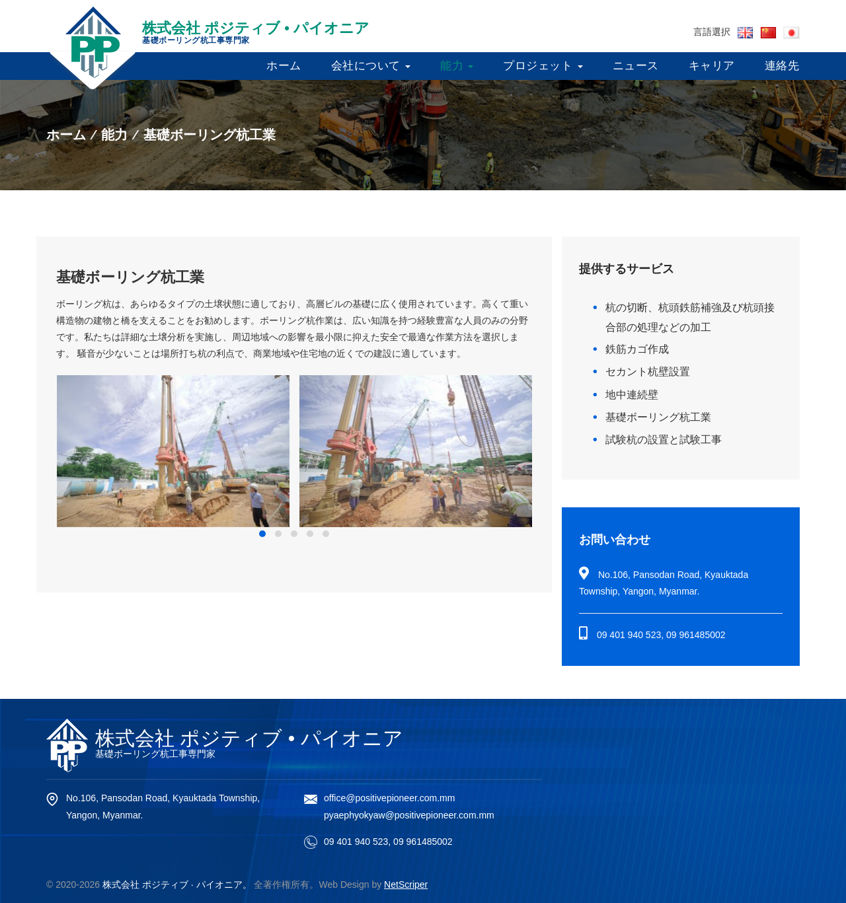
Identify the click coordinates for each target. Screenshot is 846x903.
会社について (370, 65)
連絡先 (782, 65)
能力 (456, 65)
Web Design (344, 884)
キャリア (712, 65)
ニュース (636, 65)
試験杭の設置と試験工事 (663, 439)
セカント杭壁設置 (647, 371)
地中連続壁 (631, 394)
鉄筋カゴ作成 (637, 349)
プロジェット (542, 65)
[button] (262, 533)
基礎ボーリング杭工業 (658, 417)
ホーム (283, 65)
